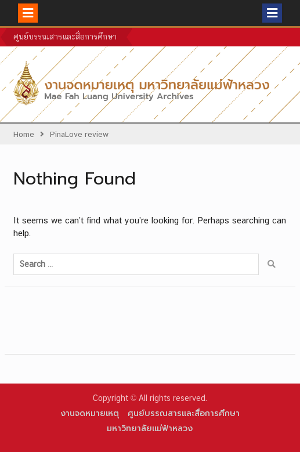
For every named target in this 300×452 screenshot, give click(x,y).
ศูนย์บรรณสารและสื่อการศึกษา (65, 36)
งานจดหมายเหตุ (89, 413)
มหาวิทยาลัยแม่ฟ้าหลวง (150, 428)
